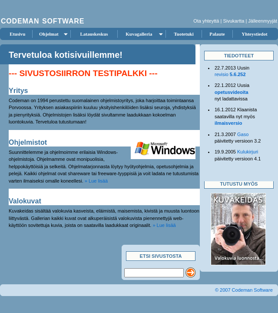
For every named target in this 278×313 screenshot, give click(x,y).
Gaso (242, 134)
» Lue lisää (96, 180)
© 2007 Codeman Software (244, 290)
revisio (230, 74)
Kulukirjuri (247, 151)
